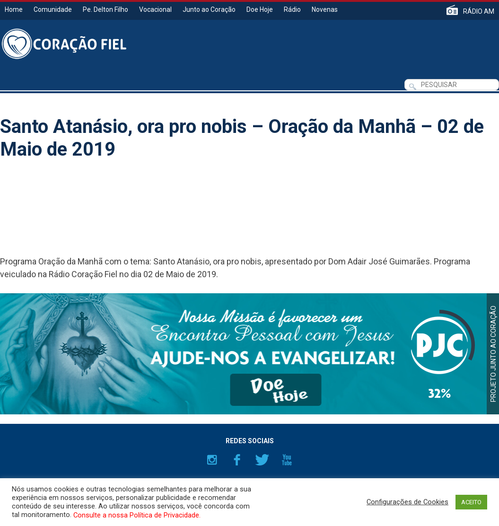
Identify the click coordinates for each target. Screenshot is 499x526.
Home (14, 9)
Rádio (292, 9)
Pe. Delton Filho (105, 9)
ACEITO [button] (471, 502)
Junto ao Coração (209, 9)
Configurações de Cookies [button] (407, 502)
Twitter (262, 459)
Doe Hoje (259, 9)
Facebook (237, 459)
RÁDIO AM (478, 11)
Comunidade (53, 9)
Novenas (325, 9)
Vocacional (155, 9)
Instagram (212, 459)
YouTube (287, 459)
